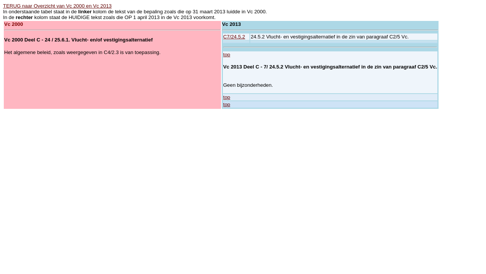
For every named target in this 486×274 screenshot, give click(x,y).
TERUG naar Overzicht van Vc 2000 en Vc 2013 (57, 6)
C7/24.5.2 (234, 37)
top (226, 54)
